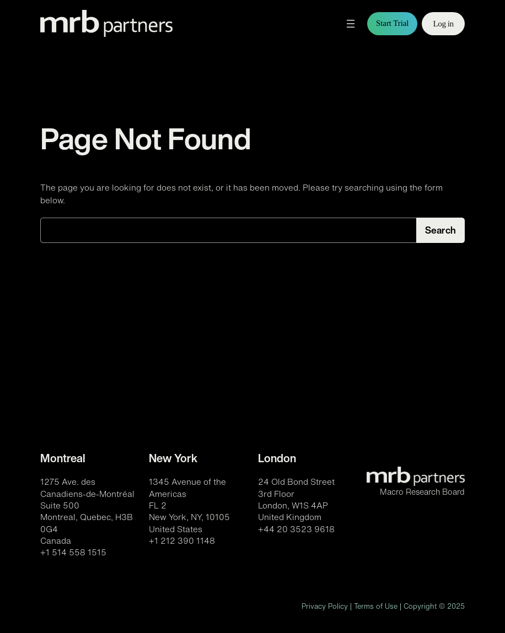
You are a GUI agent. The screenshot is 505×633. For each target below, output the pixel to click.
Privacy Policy (325, 606)
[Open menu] (350, 23)
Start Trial (392, 23)
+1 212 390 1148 (182, 541)
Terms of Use (375, 606)
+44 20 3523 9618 (296, 529)
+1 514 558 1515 (73, 552)
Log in (443, 23)
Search (440, 230)
